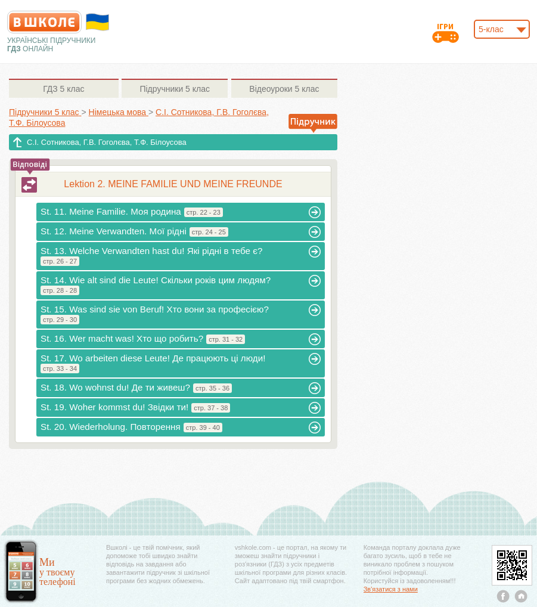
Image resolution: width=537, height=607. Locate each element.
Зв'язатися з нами (391, 589)
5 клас (63, 89)
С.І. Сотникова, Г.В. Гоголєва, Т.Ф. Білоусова (107, 142)
